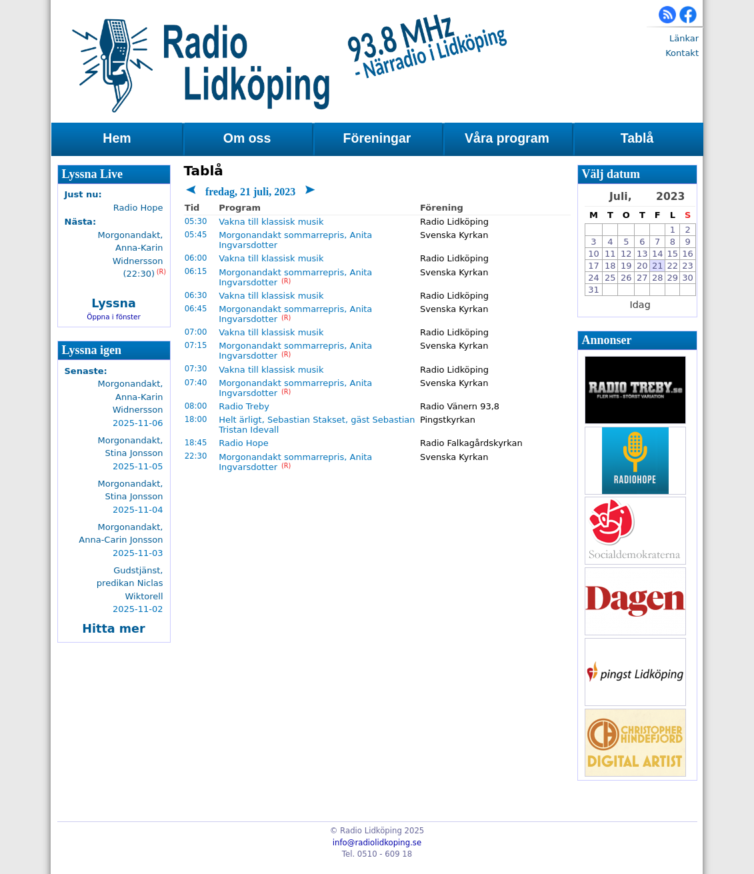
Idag (640, 304)
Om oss (247, 138)
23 (687, 266)
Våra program (507, 138)
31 (593, 290)
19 (626, 266)
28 (657, 278)
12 (626, 254)
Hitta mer (113, 628)
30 (687, 278)
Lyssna (113, 303)
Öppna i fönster (114, 317)
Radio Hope (244, 443)
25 (610, 278)
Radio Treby (244, 406)
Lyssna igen (92, 350)
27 (642, 278)
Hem (117, 138)
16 (687, 254)
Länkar (684, 38)
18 (610, 266)
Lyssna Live (92, 174)
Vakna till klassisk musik (271, 222)
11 (610, 254)
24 (593, 278)
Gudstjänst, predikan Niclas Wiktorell (130, 583)
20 (642, 266)
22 (673, 266)
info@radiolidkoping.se (377, 842)
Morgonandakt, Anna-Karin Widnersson (130, 397)
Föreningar (377, 138)
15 (673, 254)
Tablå (637, 138)
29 (673, 278)
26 (626, 278)
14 (657, 254)
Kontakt (682, 53)
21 (657, 266)
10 (593, 254)
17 (593, 266)
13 (642, 254)
